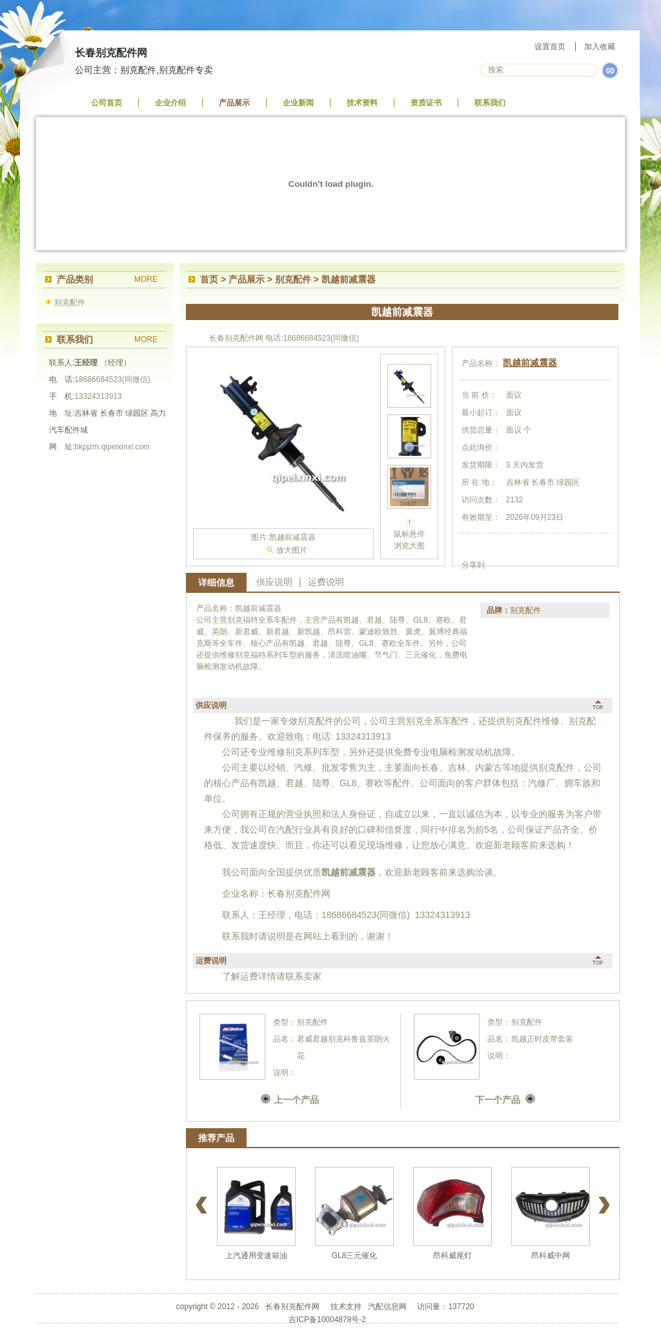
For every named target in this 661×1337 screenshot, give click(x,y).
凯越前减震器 (530, 363)
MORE (146, 279)
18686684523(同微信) (112, 379)
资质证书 (426, 102)
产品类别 (75, 279)
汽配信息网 (387, 1306)
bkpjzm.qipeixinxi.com (112, 446)
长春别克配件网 (111, 52)
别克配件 (69, 302)
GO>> (610, 70)
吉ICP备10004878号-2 (327, 1319)
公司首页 (106, 102)
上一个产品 (296, 1100)
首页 (209, 279)
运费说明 (326, 582)
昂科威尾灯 (452, 1255)
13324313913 (97, 396)
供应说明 (274, 582)
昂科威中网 (550, 1255)
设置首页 (549, 46)
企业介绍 (170, 102)
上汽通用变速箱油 (256, 1255)
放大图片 (291, 550)
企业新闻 (298, 102)
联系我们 (489, 102)
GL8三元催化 (355, 1255)
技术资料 (362, 102)
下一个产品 (497, 1100)
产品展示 (234, 102)
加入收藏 (599, 46)
